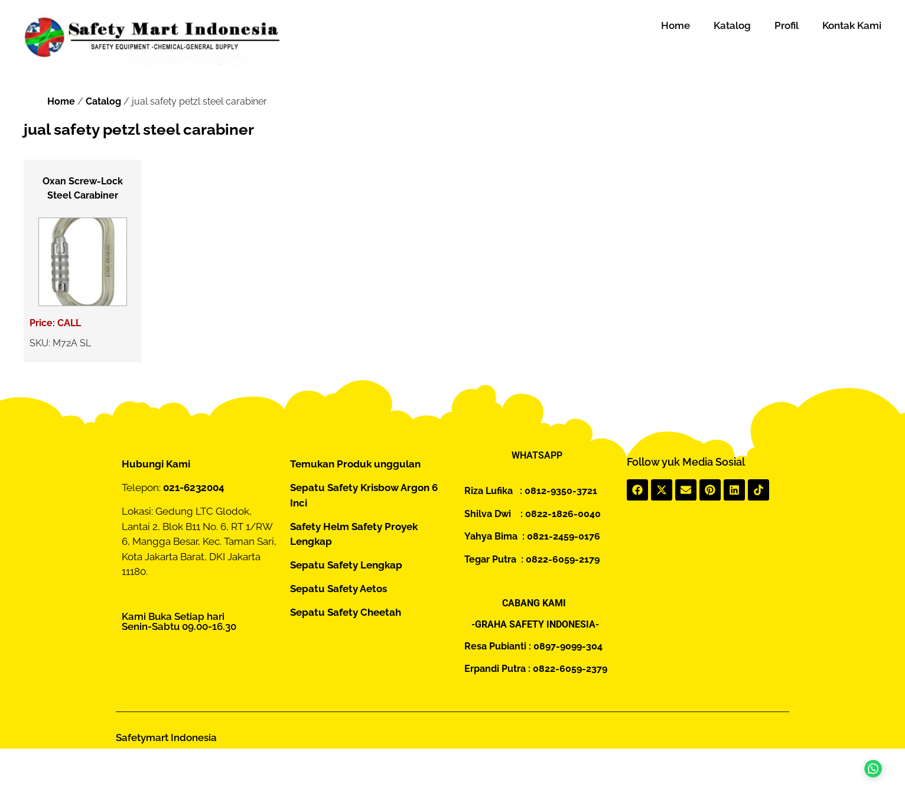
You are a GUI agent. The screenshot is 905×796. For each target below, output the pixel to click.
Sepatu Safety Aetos (338, 588)
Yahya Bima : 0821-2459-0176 (532, 536)
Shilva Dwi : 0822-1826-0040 (532, 513)
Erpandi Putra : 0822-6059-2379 (535, 668)
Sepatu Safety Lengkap (346, 565)
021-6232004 (193, 487)
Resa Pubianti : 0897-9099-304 (533, 646)
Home (675, 25)
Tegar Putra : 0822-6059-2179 (532, 559)
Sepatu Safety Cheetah (345, 612)
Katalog (732, 25)
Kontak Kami (851, 25)
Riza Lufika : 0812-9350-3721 (530, 490)
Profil (786, 25)
